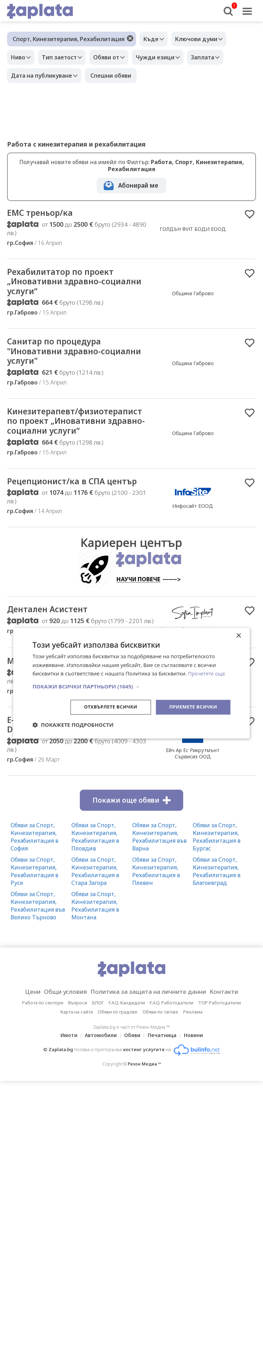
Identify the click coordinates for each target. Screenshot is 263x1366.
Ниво (20, 57)
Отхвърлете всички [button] (105, 707)
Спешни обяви (114, 75)
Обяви (132, 1057)
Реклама (193, 1034)
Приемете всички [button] (191, 707)
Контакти (234, 1014)
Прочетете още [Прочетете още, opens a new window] (207, 672)
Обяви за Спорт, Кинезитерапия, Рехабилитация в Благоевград (216, 893)
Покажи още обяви (131, 822)
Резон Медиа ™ (144, 1086)
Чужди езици (167, 57)
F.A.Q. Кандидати (127, 1025)
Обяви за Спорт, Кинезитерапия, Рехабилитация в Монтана (95, 928)
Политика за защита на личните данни (150, 1014)
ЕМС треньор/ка (44, 213)
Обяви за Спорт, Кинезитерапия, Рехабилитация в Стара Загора (95, 893)
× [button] (238, 635)
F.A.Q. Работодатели (171, 1025)
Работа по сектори (42, 1025)
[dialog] (131, 683)
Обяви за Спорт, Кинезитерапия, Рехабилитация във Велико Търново (38, 928)
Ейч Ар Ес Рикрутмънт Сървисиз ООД (192, 775)
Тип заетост (64, 57)
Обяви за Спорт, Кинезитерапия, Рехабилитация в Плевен (156, 893)
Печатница (164, 1057)
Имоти (64, 1057)
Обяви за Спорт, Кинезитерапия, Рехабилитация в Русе (34, 893)
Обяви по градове (117, 1034)
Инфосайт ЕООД (192, 525)
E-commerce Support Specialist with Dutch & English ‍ (75, 746)
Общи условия (58, 1014)
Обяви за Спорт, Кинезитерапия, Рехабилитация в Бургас (216, 859)
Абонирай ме (138, 185)
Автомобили (99, 1057)
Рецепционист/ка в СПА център (80, 500)
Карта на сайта (76, 1034)
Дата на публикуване (43, 75)
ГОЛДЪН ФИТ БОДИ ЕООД (193, 229)
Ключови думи (201, 39)
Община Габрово (193, 295)
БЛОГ (98, 1025)
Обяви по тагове (160, 1034)
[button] (131, 686)
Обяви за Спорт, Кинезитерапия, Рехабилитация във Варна (159, 859)
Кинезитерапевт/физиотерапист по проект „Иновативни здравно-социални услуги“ (67, 434)
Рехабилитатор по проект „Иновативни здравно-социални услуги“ (66, 283)
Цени (21, 1014)
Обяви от (115, 57)
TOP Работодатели (219, 1025)
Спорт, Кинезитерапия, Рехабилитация (68, 39)
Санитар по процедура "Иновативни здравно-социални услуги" (60, 356)
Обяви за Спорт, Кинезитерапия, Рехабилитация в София (34, 859)
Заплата (218, 57)
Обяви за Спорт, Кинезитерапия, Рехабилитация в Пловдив (95, 859)
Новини (197, 1057)
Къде (152, 39)
